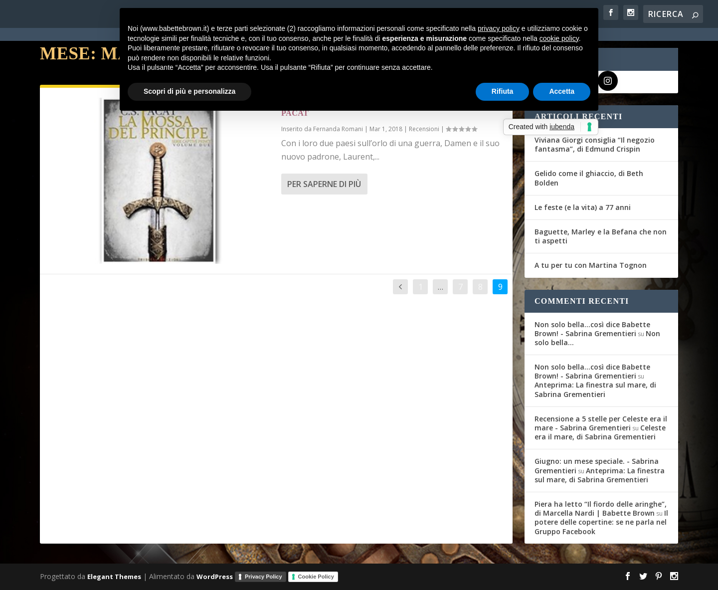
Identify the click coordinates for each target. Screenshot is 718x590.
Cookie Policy (316, 577)
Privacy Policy (263, 577)
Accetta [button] (561, 91)
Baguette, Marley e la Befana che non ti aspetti (601, 236)
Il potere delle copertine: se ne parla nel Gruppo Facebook (601, 522)
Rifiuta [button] (503, 91)
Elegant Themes (114, 576)
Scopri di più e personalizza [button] (189, 91)
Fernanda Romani (338, 129)
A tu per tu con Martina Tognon (591, 265)
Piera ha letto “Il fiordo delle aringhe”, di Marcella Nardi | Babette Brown (601, 508)
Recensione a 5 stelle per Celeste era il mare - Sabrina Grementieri (601, 423)
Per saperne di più (324, 184)
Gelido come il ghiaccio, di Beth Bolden (589, 178)
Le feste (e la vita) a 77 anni (583, 207)
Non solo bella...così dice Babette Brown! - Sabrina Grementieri (592, 329)
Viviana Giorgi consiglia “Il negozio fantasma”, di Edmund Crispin (595, 144)
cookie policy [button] (559, 38)
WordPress (214, 576)
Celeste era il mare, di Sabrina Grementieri (600, 432)
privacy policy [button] (499, 28)
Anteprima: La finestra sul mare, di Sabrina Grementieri (595, 389)
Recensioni (424, 129)
